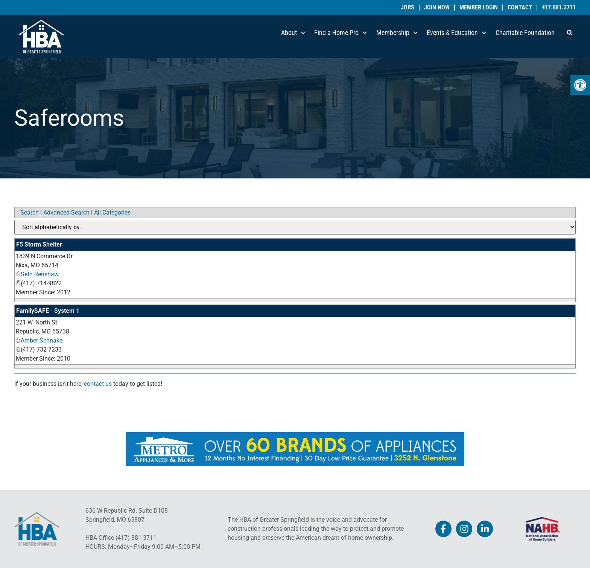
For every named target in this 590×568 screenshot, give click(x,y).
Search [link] (29, 212)
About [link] (293, 33)
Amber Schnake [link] (39, 340)
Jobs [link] (407, 8)
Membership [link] (397, 33)
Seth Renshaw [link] (37, 274)
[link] (580, 85)
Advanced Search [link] (66, 212)
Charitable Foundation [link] (525, 33)
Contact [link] (520, 8)
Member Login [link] (478, 8)
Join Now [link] (437, 8)
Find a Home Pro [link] (340, 33)
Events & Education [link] (457, 33)
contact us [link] (98, 383)
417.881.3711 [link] (559, 8)
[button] (570, 33)
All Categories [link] (112, 212)
